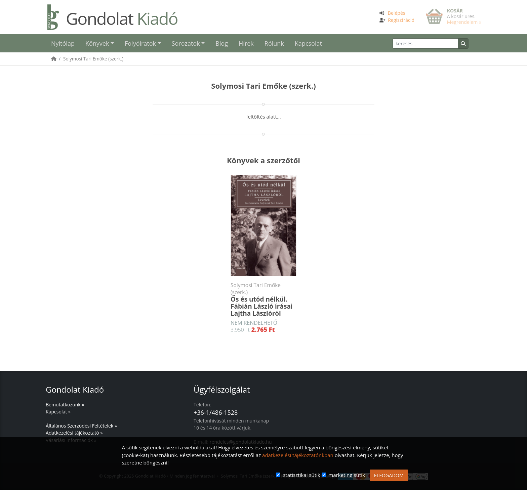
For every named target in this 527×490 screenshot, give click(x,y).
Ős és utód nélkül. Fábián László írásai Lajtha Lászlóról (263, 300)
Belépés (396, 13)
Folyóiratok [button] (140, 43)
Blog (221, 43)
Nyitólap (63, 43)
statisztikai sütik (301, 475)
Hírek (246, 43)
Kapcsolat (308, 43)
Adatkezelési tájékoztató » (74, 433)
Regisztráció (401, 20)
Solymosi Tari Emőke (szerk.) (93, 58)
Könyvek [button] (97, 43)
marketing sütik (346, 475)
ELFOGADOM (389, 475)
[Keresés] (425, 43)
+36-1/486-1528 (216, 412)
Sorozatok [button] (186, 43)
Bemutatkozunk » (65, 404)
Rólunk (274, 43)
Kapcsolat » (58, 411)
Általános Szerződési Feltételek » (81, 425)
